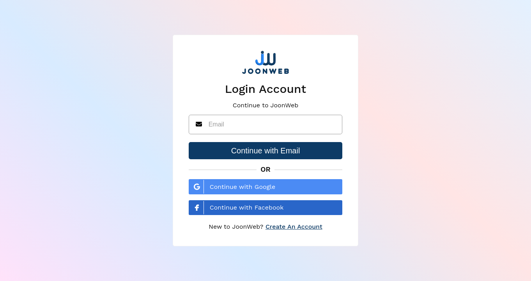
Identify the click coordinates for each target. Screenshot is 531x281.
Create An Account (294, 226)
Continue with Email (265, 150)
